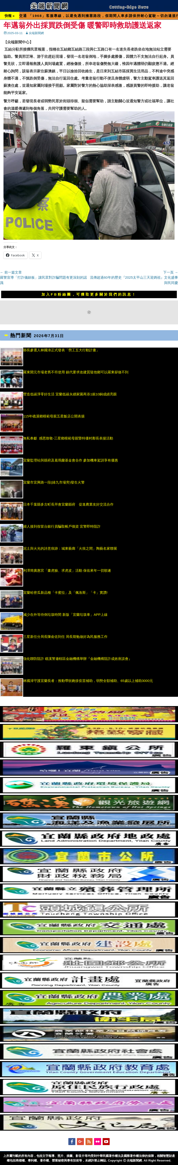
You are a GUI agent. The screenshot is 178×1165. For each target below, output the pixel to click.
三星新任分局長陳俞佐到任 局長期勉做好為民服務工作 (65, 637)
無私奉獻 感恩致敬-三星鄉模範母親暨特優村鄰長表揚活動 (68, 438)
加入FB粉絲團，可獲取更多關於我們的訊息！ (89, 294)
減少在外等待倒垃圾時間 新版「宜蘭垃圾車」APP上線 (65, 614)
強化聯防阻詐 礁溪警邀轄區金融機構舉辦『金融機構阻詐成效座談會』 (77, 659)
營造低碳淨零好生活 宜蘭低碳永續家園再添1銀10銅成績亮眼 (70, 394)
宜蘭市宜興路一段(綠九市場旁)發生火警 (54, 482)
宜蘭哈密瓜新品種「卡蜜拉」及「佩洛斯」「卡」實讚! (65, 592)
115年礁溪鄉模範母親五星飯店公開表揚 (54, 416)
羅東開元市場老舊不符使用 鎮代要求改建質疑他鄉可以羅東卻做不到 (75, 372)
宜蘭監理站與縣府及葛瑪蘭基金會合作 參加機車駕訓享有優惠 (70, 460)
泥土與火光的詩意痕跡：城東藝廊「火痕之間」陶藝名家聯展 (70, 548)
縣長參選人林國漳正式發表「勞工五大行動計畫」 (61, 350)
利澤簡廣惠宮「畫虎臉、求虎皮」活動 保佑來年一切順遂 (67, 570)
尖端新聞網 (36, 33)
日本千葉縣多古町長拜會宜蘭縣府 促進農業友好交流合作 (68, 504)
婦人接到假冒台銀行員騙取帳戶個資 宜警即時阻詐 (62, 526)
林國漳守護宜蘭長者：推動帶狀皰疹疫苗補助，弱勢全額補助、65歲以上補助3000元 (88, 681)
